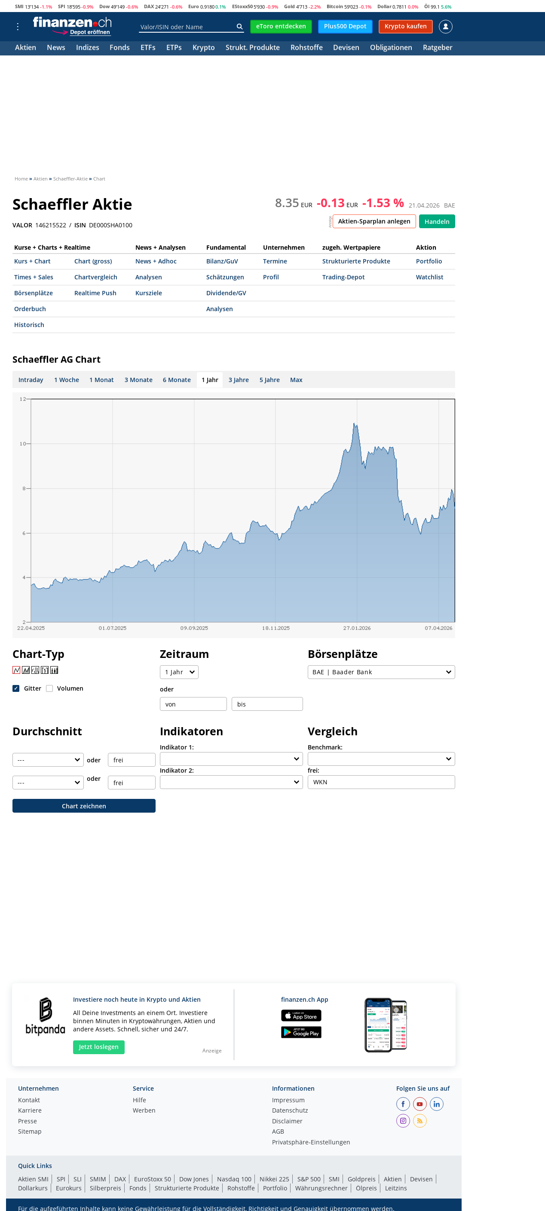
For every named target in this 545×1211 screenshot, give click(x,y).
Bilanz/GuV (222, 261)
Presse (27, 1121)
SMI (19, 6)
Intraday (30, 380)
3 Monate (139, 380)
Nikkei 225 (274, 1179)
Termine (275, 261)
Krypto (204, 48)
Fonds (120, 48)
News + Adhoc (156, 261)
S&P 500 (309, 1179)
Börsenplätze (33, 293)
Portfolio (429, 261)
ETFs (148, 48)
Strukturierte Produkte (356, 261)
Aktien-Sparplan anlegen (374, 221)
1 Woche (66, 380)
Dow (104, 6)
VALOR (22, 225)
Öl (426, 6)
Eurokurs (69, 1188)
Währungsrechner (321, 1188)
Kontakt (29, 1100)
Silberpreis (105, 1188)
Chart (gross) (93, 261)
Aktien (25, 48)
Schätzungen (225, 277)
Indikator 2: (177, 770)
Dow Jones (194, 1179)
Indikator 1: (177, 747)
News (56, 48)
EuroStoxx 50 (152, 1179)
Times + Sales (33, 277)
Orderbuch (30, 309)
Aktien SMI (33, 1179)
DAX (149, 6)
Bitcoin (335, 6)
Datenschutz (290, 1110)
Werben (144, 1110)
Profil (271, 277)
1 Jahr (210, 380)
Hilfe (139, 1100)
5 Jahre (270, 380)
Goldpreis (362, 1179)
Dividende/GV (226, 293)
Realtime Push (95, 293)
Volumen (70, 688)
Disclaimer (287, 1121)
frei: (313, 770)
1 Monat (101, 380)
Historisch (29, 325)
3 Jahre (239, 380)
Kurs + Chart (32, 261)
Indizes (87, 48)
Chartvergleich (95, 277)
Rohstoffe (307, 48)
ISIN (80, 225)
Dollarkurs (33, 1188)
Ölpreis (366, 1188)
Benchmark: (325, 747)
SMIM (98, 1179)
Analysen (148, 277)
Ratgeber (438, 48)
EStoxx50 (242, 6)
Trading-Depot (343, 277)
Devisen (346, 48)
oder (167, 689)
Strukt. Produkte (253, 48)
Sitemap (30, 1131)
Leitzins (396, 1188)
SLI (77, 1179)
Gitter (32, 688)
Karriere (30, 1110)
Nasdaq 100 (234, 1179)
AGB (278, 1131)
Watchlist (430, 277)
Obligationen (391, 48)
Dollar (384, 6)
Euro (193, 6)
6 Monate (177, 380)
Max (296, 380)
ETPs (174, 48)
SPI (61, 6)
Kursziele (148, 293)
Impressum (288, 1100)
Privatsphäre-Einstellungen (311, 1142)
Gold (289, 6)
